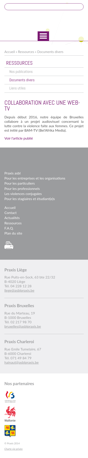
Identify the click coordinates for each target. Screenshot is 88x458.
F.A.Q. (9, 228)
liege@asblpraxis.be (19, 290)
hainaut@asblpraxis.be (21, 362)
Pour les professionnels (22, 188)
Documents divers (50, 52)
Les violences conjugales (23, 193)
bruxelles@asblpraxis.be (22, 326)
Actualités (12, 218)
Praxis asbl (12, 173)
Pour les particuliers (19, 183)
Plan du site (13, 233)
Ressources (26, 52)
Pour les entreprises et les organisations (34, 178)
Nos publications (21, 71)
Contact (10, 212)
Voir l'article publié (18, 138)
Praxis (44, 21)
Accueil (9, 52)
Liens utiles (17, 88)
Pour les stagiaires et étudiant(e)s (29, 199)
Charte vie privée (13, 448)
